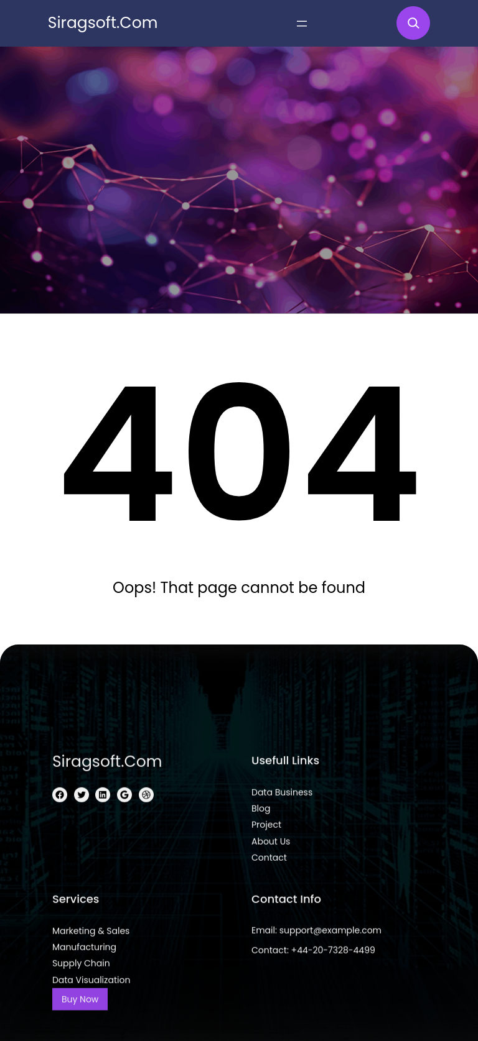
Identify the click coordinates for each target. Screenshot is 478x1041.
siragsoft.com (103, 23)
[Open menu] (302, 24)
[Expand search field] (413, 23)
